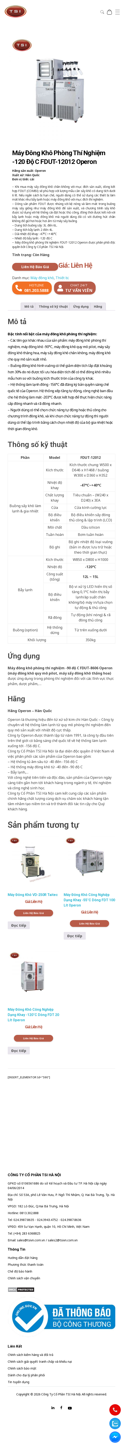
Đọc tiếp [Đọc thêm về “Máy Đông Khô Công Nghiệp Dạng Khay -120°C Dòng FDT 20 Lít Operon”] (18, 1050)
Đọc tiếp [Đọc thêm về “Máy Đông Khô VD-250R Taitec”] (18, 925)
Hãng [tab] (98, 306)
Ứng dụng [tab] (81, 306)
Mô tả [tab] (29, 306)
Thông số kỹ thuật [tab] (53, 306)
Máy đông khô (42, 277)
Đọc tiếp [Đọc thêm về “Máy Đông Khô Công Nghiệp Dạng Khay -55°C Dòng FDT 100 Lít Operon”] (74, 935)
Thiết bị (62, 277)
